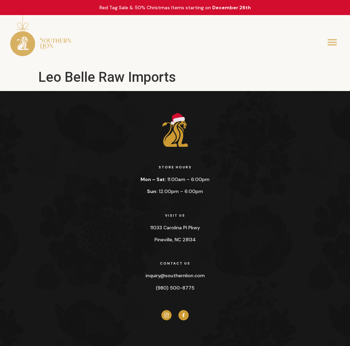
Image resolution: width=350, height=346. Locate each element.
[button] (332, 42)
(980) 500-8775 (175, 288)
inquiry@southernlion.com (175, 275)
